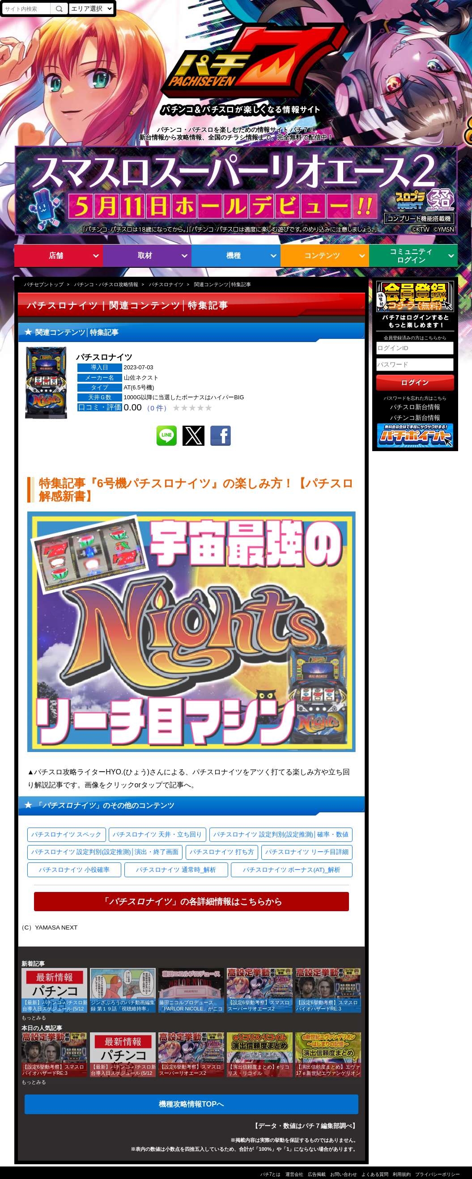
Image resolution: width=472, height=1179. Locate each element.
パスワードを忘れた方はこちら (415, 398)
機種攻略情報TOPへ (191, 1104)
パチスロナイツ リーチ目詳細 (307, 852)
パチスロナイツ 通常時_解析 (176, 869)
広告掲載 (317, 1174)
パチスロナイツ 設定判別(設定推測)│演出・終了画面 (105, 852)
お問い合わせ (343, 1174)
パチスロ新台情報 (415, 407)
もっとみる (33, 1017)
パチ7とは (270, 1174)
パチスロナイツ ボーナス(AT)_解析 (292, 869)
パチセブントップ (44, 284)
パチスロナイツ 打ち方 (222, 852)
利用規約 (402, 1174)
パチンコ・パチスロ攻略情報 (106, 284)
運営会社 (294, 1174)
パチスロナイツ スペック (66, 834)
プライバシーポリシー (437, 1174)
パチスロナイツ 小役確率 (74, 869)
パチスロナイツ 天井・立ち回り (157, 834)
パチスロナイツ (166, 284)
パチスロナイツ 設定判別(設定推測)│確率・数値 (280, 834)
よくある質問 (374, 1174)
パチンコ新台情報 (415, 417)
